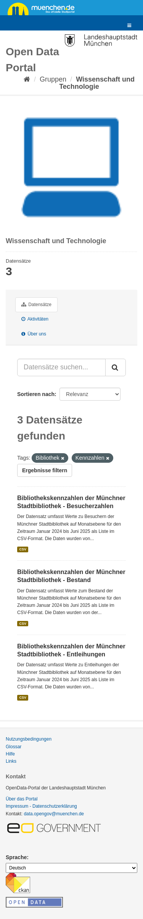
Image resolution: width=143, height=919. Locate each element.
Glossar (13, 746)
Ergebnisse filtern (44, 470)
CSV (22, 549)
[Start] (27, 79)
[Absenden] (115, 367)
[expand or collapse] (129, 25)
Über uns (33, 334)
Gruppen (53, 79)
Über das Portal (21, 799)
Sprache (16, 857)
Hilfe (10, 754)
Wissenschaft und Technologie (97, 82)
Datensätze (36, 304)
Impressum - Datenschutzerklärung (41, 806)
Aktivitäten (34, 319)
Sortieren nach (36, 394)
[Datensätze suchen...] (61, 367)
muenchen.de (44, 8)
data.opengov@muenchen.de (54, 813)
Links (11, 761)
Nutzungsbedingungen (28, 739)
